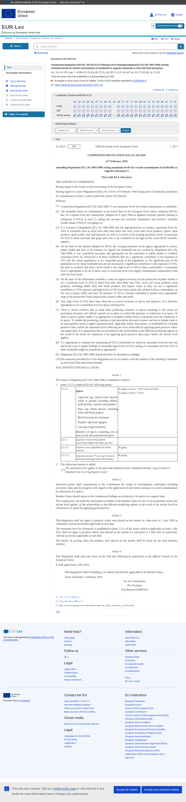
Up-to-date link (15, 81)
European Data (132, 657)
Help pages (69, 637)
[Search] (181, 46)
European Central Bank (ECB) (139, 719)
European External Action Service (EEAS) (144, 726)
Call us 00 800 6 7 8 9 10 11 (77, 701)
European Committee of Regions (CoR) (143, 733)
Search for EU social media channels (81, 724)
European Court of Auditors (138, 722)
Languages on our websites (77, 736)
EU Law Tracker (132, 681)
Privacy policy (70, 739)
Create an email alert (18, 100)
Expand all (158, 90)
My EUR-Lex (158, 15)
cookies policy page (64, 788)
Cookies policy (71, 672)
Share (175, 39)
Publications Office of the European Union (144, 754)
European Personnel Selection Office (142, 750)
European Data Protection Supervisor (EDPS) (146, 743)
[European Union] (11, 695)
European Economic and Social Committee (145, 729)
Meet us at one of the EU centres (79, 712)
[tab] (115, 95)
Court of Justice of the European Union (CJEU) (147, 715)
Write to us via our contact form (79, 708)
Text (9, 67)
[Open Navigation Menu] (16, 46)
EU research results (134, 664)
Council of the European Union (139, 708)
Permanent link (15, 85)
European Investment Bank (138, 736)
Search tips (41, 53)
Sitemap (68, 645)
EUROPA (8, 38)
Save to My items (16, 95)
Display (125, 130)
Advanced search (175, 53)
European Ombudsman (136, 740)
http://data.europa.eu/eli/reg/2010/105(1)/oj (79, 85)
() (84, 196)
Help (154, 39)
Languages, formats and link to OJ (72, 95)
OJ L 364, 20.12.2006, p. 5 (71, 601)
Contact (68, 641)
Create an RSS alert (17, 104)
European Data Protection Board (140, 747)
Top (58, 611)
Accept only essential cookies (161, 789)
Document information (18, 72)
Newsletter (130, 641)
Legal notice (70, 669)
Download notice (16, 90)
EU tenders (130, 660)
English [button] (177, 15)
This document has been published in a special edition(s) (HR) (82, 76)
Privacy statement (72, 679)
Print (164, 39)
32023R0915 (140, 80)
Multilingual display (64, 123)
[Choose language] (66, 130)
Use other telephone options (77, 704)
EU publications (132, 671)
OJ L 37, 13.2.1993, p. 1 (70, 597)
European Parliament (135, 701)
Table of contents (16, 114)
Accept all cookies (127, 789)
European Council (133, 704)
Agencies (129, 757)
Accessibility (70, 676)
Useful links (130, 645)
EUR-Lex (13, 27)
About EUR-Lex (132, 637)
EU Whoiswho (131, 667)
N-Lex (128, 677)
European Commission (136, 712)
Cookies (68, 746)
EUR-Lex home (22, 38)
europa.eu (25, 700)
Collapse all (172, 90)
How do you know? (72, 2)
